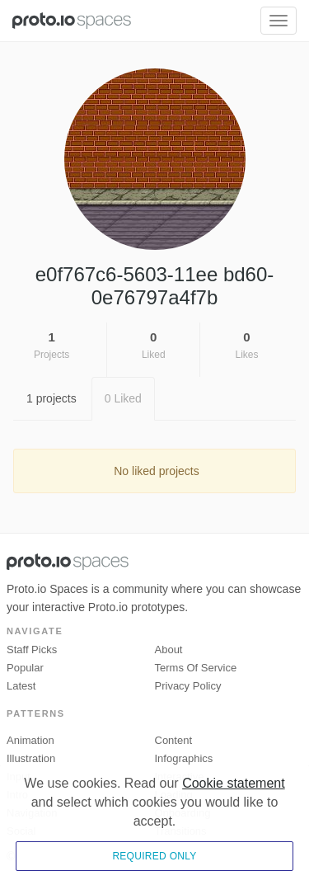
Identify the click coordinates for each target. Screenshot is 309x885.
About (169, 649)
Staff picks (32, 649)
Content (174, 740)
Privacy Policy (188, 686)
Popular (25, 667)
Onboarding (183, 813)
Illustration (31, 758)
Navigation (32, 813)
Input (18, 776)
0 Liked (123, 398)
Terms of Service (196, 667)
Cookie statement (233, 833)
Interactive (179, 776)
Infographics (184, 758)
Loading (174, 794)
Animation (30, 740)
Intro (17, 794)
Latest (21, 686)
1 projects (51, 398)
